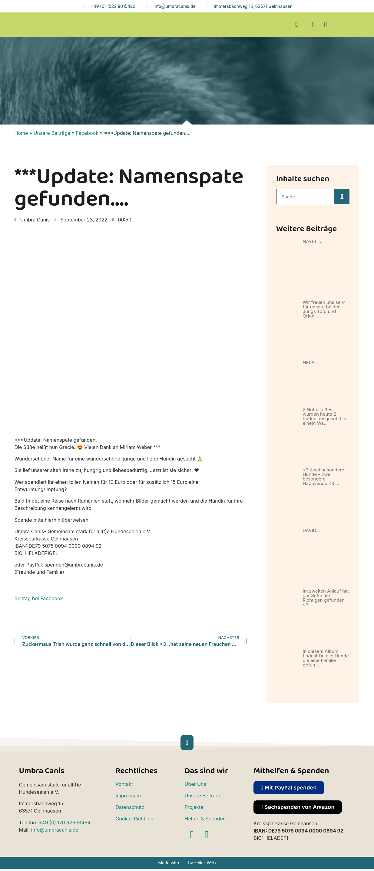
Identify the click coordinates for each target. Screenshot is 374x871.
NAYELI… (312, 241)
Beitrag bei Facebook (39, 598)
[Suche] (341, 196)
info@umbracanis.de (54, 830)
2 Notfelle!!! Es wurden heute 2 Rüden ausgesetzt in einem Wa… (324, 416)
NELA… (310, 362)
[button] (297, 25)
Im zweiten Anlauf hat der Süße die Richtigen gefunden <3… (326, 597)
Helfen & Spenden (205, 819)
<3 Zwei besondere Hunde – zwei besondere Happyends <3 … (323, 476)
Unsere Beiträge (52, 133)
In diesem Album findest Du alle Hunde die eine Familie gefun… (326, 658)
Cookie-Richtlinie (134, 819)
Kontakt (124, 784)
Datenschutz (129, 807)
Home (21, 133)
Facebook (87, 133)
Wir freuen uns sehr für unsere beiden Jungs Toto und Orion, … (324, 309)
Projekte (193, 807)
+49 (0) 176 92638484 (65, 822)
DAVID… (311, 530)
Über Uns (195, 784)
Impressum (128, 796)
